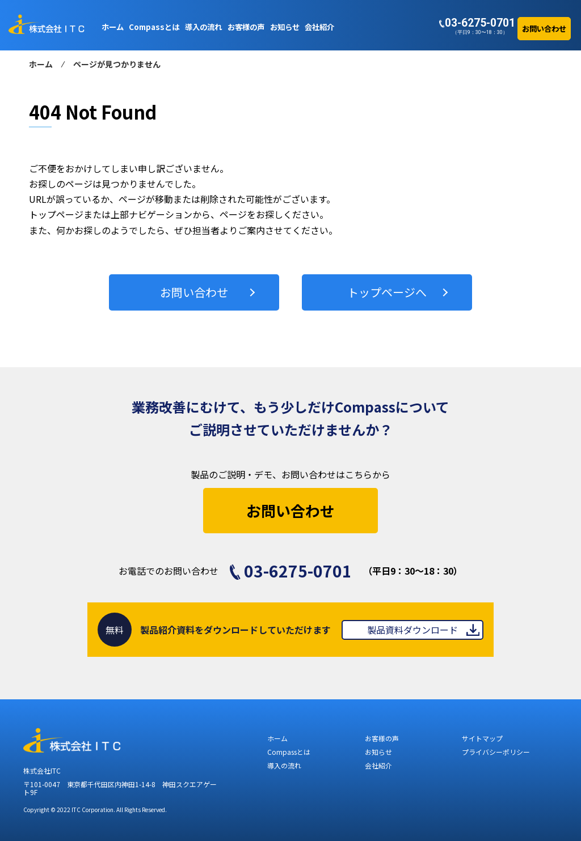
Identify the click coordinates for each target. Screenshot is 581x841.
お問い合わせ (194, 292)
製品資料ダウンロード (412, 630)
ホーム (41, 64)
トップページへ (387, 292)
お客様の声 (382, 738)
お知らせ (378, 752)
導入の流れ (284, 765)
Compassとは (288, 752)
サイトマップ (482, 738)
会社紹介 (378, 765)
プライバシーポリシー (496, 752)
